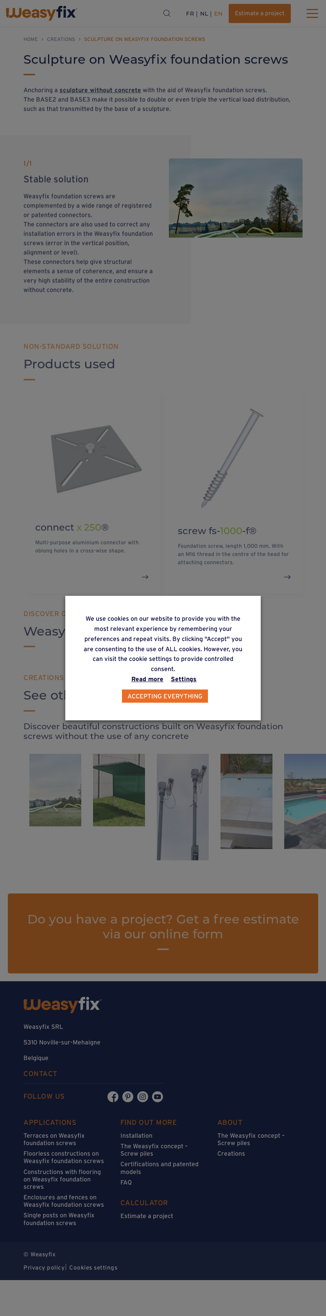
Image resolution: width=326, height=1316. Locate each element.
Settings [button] (184, 678)
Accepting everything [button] (164, 696)
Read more (147, 678)
